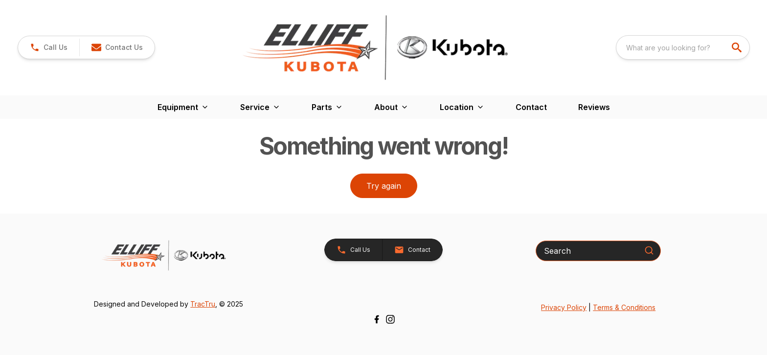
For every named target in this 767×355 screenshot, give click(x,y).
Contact (531, 107)
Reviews (594, 107)
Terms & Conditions (624, 307)
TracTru (202, 304)
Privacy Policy (564, 307)
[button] (117, 47)
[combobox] (682, 47)
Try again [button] (383, 186)
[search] (737, 47)
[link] (48, 47)
